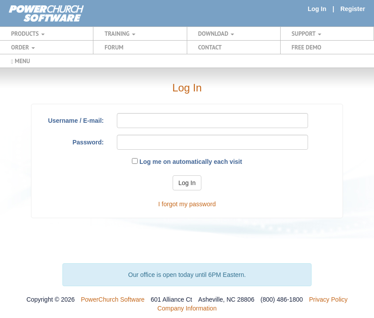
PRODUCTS (28, 34)
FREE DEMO (306, 47)
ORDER (23, 47)
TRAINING (119, 34)
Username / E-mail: (76, 120)
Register (352, 8)
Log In (317, 8)
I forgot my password (187, 204)
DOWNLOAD (216, 34)
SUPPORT (306, 34)
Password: (88, 142)
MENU (20, 61)
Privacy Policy (328, 299)
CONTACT (210, 47)
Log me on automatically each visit (187, 161)
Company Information (187, 308)
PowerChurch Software (113, 299)
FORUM (113, 47)
